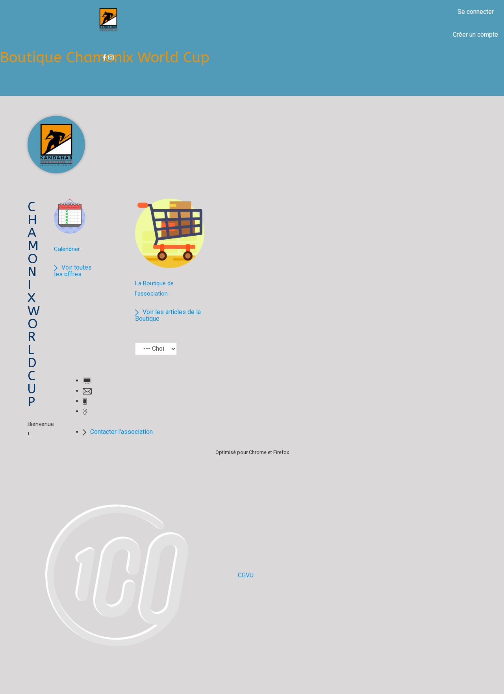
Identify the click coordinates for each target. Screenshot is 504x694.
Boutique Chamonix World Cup (104, 57)
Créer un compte (475, 34)
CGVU (246, 575)
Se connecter (476, 11)
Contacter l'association (121, 431)
